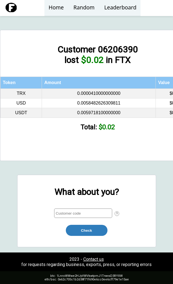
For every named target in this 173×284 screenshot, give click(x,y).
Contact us (93, 259)
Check (86, 230)
